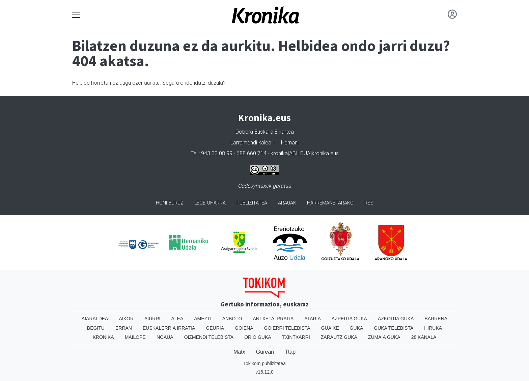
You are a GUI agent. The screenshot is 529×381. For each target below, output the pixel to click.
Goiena (244, 328)
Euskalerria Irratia (169, 328)
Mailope (135, 337)
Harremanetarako (330, 203)
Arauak (287, 203)
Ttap (290, 352)
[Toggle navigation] (76, 15)
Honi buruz (170, 203)
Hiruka (433, 328)
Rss (368, 203)
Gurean (265, 352)
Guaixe (330, 328)
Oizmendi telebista (209, 337)
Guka (356, 328)
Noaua (165, 337)
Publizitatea (251, 203)
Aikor (126, 318)
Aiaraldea (95, 318)
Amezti (202, 318)
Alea (177, 318)
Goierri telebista (287, 328)
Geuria (215, 328)
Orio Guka (257, 337)
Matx (239, 352)
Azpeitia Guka (349, 318)
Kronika (103, 337)
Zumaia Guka (384, 337)
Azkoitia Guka (396, 318)
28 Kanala (424, 337)
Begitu (96, 328)
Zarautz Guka (339, 337)
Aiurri (152, 318)
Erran (123, 328)
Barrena (435, 318)
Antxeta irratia (273, 318)
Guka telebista (393, 328)
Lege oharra (210, 203)
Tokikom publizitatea (264, 363)
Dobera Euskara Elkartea (264, 132)
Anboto (232, 318)
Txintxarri (296, 337)
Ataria (312, 318)
